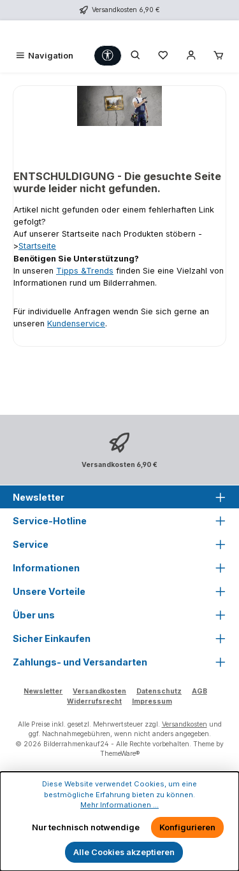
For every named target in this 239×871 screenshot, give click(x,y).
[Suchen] (136, 55)
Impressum (152, 701)
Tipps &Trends (84, 270)
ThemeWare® (120, 753)
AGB (199, 691)
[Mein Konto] (191, 55)
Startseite (37, 246)
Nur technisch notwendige (86, 827)
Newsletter (43, 691)
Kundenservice (76, 323)
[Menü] (44, 55)
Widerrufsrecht (94, 701)
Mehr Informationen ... (119, 804)
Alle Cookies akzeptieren (124, 852)
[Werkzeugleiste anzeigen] (108, 55)
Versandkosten (99, 691)
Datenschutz (159, 691)
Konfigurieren (187, 827)
